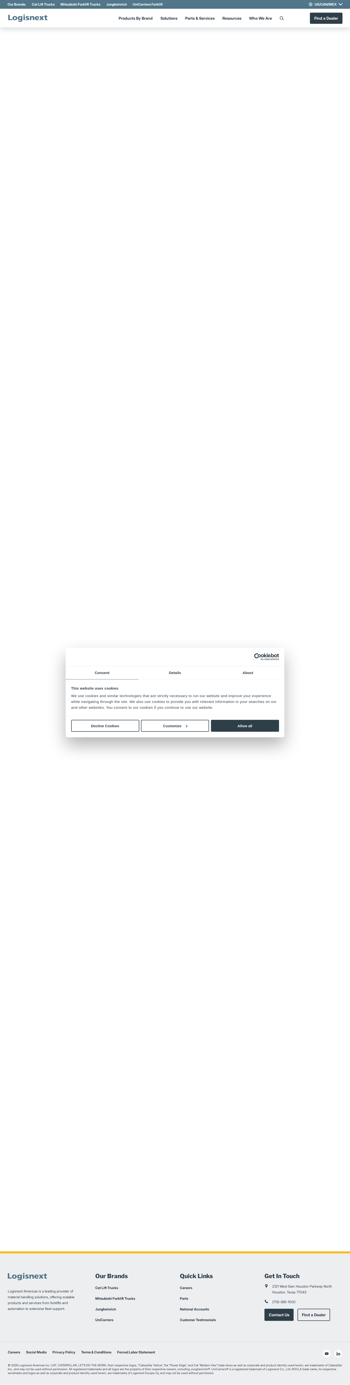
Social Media (36, 1352)
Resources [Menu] (231, 18)
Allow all (244, 726)
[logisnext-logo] (28, 18)
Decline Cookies (105, 726)
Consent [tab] (102, 673)
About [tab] (248, 673)
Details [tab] (175, 673)
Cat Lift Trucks (43, 4)
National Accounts (194, 1309)
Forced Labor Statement (136, 1352)
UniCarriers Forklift (148, 4)
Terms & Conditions (96, 1352)
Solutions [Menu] (168, 18)
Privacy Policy (63, 1352)
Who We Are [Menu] (260, 18)
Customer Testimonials (198, 1320)
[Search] (282, 18)
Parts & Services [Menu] (200, 18)
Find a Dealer (326, 18)
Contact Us (279, 1315)
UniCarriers (104, 1320)
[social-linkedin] (338, 1354)
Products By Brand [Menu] (136, 18)
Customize (175, 726)
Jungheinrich (116, 4)
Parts (184, 1299)
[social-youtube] (327, 1354)
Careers (186, 1288)
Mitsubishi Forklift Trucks (81, 4)
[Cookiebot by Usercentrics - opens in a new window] (257, 656)
